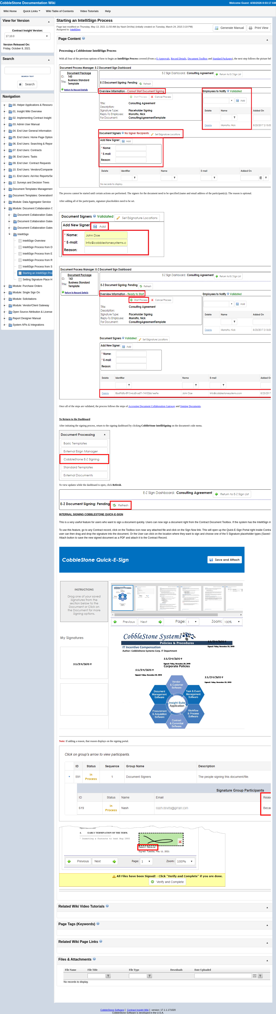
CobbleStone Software (112, 1010)
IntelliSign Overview (34, 240)
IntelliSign (75, 29)
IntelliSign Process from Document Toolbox (47, 247)
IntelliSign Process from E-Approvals (44, 253)
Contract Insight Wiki (138, 1010)
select (46, 36)
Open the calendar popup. (254, 975)
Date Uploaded (202, 969)
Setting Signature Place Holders (41, 279)
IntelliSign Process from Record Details (45, 260)
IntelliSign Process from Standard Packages (48, 266)
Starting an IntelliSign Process (40, 273)
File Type (134, 969)
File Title (92, 969)
